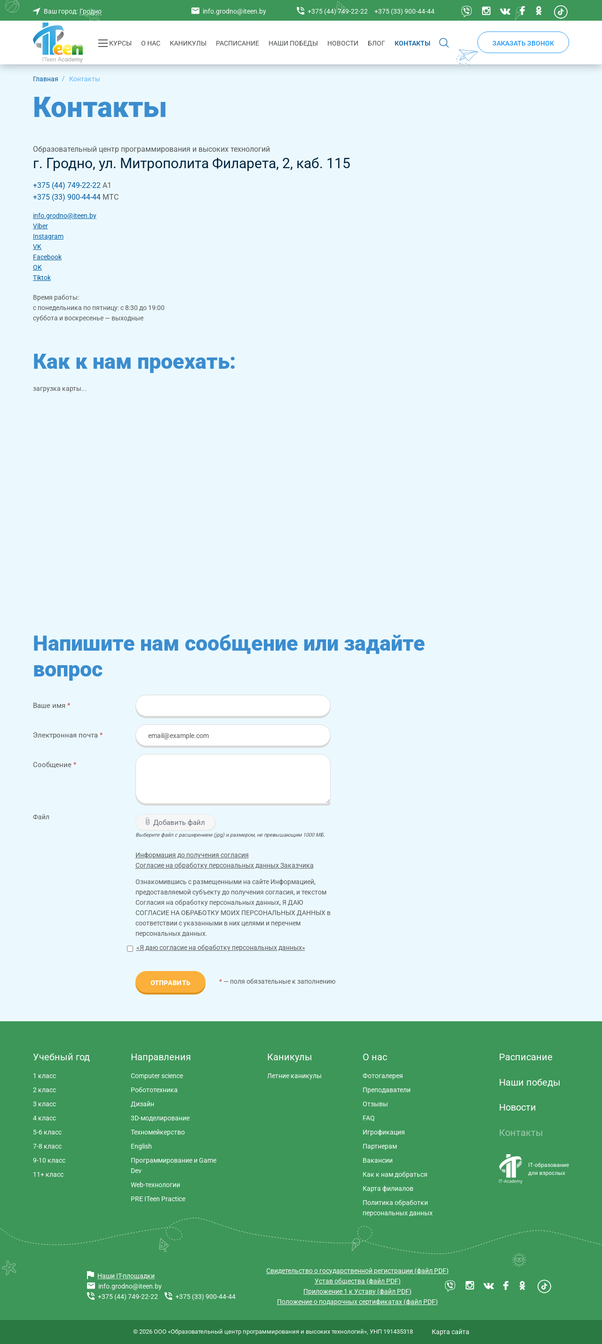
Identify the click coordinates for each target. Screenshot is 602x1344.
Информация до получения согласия (192, 855)
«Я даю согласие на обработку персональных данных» (220, 947)
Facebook (47, 257)
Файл (41, 817)
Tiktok (42, 277)
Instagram (48, 236)
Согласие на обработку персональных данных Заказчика (224, 865)
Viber (40, 226)
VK (37, 246)
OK (37, 267)
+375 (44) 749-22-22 (67, 185)
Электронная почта (68, 735)
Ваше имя (51, 705)
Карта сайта (450, 1331)
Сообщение (54, 765)
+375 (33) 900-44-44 (67, 197)
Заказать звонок (523, 43)
